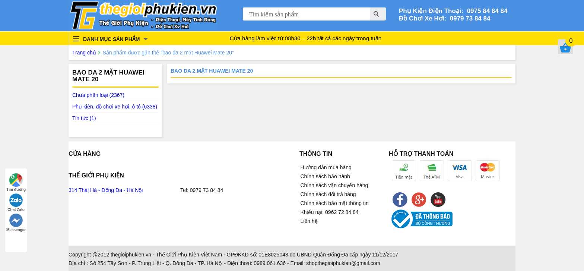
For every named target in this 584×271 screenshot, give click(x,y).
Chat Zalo (16, 202)
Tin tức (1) (84, 118)
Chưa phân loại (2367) (98, 95)
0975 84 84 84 (485, 11)
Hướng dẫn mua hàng (326, 167)
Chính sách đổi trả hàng (328, 194)
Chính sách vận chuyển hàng (334, 185)
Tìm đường (16, 182)
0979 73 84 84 (468, 18)
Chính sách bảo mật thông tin (335, 203)
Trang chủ (84, 53)
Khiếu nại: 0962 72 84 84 (330, 212)
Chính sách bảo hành (325, 176)
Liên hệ (309, 221)
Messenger (16, 223)
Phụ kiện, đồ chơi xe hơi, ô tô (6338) (114, 107)
